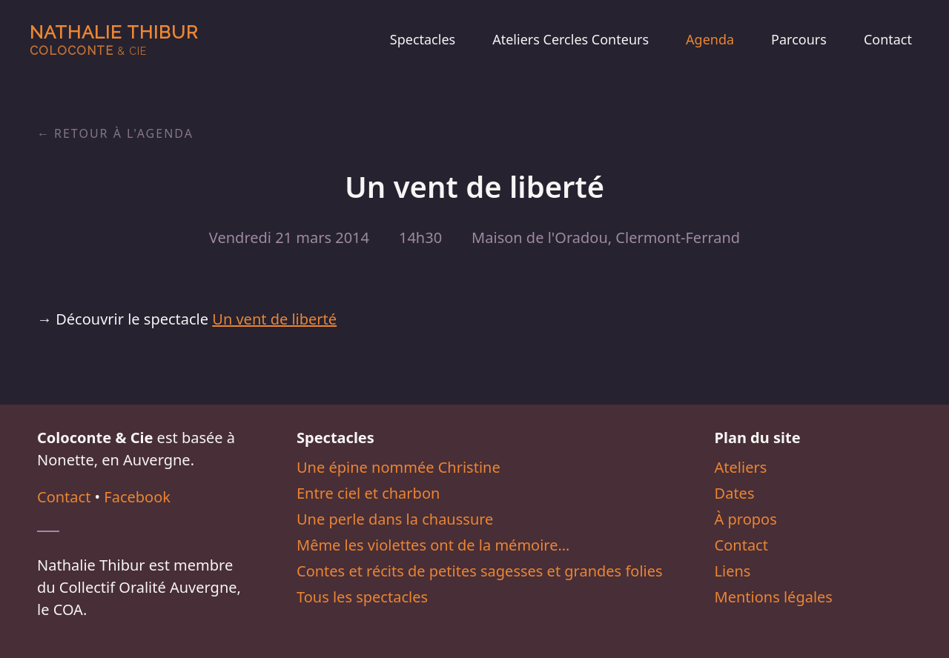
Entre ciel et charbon (368, 493)
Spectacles (422, 39)
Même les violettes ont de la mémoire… (433, 545)
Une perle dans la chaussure (395, 519)
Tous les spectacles (362, 597)
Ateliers (741, 467)
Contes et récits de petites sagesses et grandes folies (480, 571)
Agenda (710, 39)
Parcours (799, 39)
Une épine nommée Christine (398, 467)
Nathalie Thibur (114, 39)
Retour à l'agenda (124, 133)
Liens (733, 571)
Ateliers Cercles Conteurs (570, 39)
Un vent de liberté (274, 319)
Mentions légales (774, 597)
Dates (735, 493)
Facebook (137, 497)
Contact (888, 39)
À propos (746, 519)
